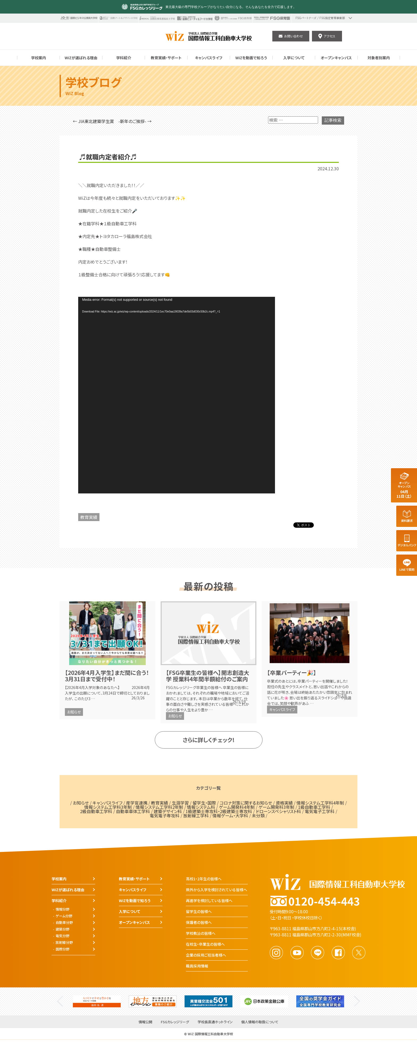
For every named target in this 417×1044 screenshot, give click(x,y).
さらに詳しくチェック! (209, 740)
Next (357, 1001)
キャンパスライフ (282, 709)
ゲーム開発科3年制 (276, 807)
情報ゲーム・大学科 (230, 815)
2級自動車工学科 (96, 811)
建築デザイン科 (168, 811)
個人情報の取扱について (259, 1022)
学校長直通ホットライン (215, 1022)
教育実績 (88, 517)
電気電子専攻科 (165, 815)
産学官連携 (136, 803)
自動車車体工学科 (133, 811)
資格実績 (284, 803)
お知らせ (74, 712)
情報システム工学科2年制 (159, 807)
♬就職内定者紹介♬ (108, 157)
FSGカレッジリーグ (175, 1022)
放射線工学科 (196, 815)
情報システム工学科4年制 (320, 803)
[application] (176, 395)
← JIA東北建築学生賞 (93, 121)
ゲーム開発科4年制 (237, 807)
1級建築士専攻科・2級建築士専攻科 (219, 811)
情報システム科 (201, 807)
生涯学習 (180, 803)
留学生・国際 (204, 803)
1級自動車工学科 (314, 807)
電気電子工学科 (320, 811)
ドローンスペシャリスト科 (278, 811)
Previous (60, 1001)
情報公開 (145, 1022)
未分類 (258, 815)
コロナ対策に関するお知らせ (246, 803)
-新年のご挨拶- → (135, 121)
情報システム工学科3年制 (108, 807)
